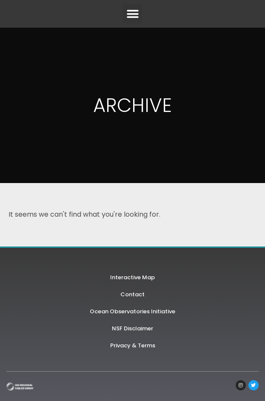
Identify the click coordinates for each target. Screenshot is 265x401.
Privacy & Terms (132, 345)
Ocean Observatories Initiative (132, 311)
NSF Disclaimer (132, 328)
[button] (132, 13)
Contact (132, 294)
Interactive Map (132, 277)
